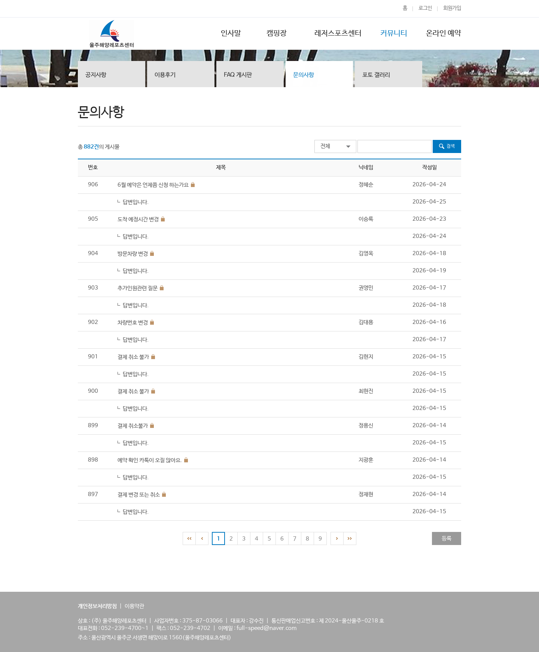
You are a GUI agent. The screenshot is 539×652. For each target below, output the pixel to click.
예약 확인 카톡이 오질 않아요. (150, 460)
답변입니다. (136, 202)
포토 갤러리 (376, 75)
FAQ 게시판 (238, 75)
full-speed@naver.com (266, 628)
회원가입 (452, 8)
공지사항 (95, 75)
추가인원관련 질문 (138, 288)
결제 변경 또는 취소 (139, 495)
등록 (446, 538)
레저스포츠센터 (338, 33)
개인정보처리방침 (97, 606)
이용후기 (165, 75)
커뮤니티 (393, 33)
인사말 (231, 33)
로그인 (425, 8)
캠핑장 (278, 33)
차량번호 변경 (133, 322)
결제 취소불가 (133, 426)
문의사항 (303, 75)
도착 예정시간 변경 (138, 219)
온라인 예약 (443, 33)
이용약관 (134, 606)
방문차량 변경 (133, 254)
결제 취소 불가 (133, 357)
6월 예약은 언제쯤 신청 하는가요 (153, 185)
